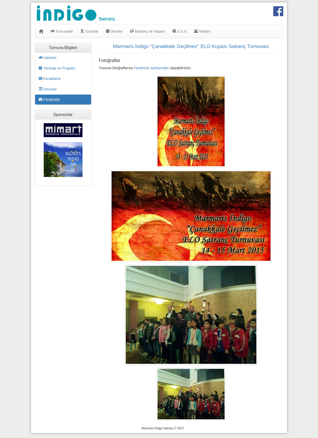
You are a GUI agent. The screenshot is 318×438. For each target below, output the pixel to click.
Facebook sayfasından (151, 68)
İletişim (202, 31)
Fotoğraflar (49, 100)
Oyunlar (89, 31)
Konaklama (50, 79)
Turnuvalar (62, 31)
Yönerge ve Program (57, 68)
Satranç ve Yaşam (147, 31)
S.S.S (179, 31)
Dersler (114, 31)
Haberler (48, 58)
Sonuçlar (48, 89)
